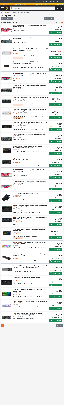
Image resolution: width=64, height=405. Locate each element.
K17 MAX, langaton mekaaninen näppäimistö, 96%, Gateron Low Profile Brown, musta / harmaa (30, 266)
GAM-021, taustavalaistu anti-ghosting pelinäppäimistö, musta (29, 254)
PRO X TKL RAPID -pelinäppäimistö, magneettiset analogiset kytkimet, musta (30, 158)
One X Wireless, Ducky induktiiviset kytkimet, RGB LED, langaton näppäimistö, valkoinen (30, 49)
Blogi (36, 1)
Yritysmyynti (44, 1)
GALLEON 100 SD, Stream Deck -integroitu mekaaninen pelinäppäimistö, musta (27, 146)
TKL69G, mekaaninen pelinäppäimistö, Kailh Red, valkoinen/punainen (29, 74)
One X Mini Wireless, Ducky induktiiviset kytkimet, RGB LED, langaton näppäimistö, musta (30, 98)
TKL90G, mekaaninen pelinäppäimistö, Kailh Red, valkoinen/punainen (29, 26)
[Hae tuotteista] (34, 8)
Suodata (49, 18)
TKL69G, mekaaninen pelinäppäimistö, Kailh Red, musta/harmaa (29, 86)
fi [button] (61, 1)
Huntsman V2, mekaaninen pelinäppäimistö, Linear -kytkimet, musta (29, 229)
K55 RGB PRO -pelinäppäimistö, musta (26, 278)
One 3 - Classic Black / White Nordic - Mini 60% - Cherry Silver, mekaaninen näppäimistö (28, 314)
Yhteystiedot (51, 1)
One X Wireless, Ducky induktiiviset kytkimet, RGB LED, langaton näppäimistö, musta (30, 123)
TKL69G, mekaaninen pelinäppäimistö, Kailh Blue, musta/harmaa (29, 135)
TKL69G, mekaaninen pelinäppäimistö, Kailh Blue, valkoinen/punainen (29, 182)
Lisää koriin (55, 32)
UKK (39, 1)
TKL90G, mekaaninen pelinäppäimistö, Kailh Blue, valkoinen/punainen (29, 170)
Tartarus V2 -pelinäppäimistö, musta (25, 193)
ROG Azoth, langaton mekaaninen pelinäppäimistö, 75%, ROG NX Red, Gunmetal (30, 218)
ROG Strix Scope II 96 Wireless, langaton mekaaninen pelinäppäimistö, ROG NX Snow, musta (30, 206)
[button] (57, 1)
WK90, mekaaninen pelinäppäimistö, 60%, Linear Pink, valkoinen (29, 242)
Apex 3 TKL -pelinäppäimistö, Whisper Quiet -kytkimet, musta (29, 290)
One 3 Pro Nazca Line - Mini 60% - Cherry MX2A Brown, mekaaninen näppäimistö (28, 62)
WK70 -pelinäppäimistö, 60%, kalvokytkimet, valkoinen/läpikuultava (30, 302)
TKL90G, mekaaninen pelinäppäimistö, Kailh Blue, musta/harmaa (29, 37)
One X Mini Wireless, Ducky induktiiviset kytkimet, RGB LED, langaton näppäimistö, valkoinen (30, 110)
